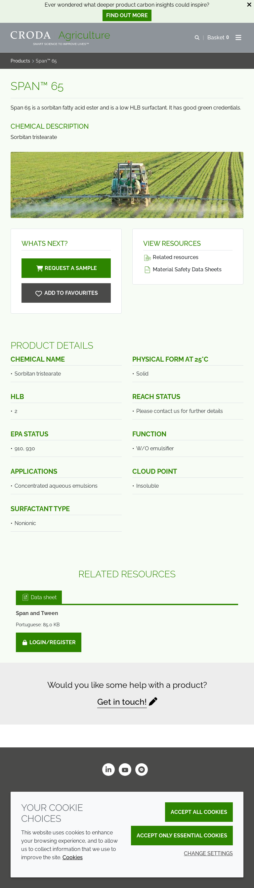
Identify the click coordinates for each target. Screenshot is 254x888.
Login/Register (48, 642)
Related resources (170, 257)
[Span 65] (66, 293)
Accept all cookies (199, 812)
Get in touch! (122, 702)
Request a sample (66, 268)
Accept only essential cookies (182, 835)
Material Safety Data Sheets (182, 269)
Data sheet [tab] (39, 597)
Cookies (73, 857)
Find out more (127, 15)
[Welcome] (61, 36)
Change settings (208, 853)
